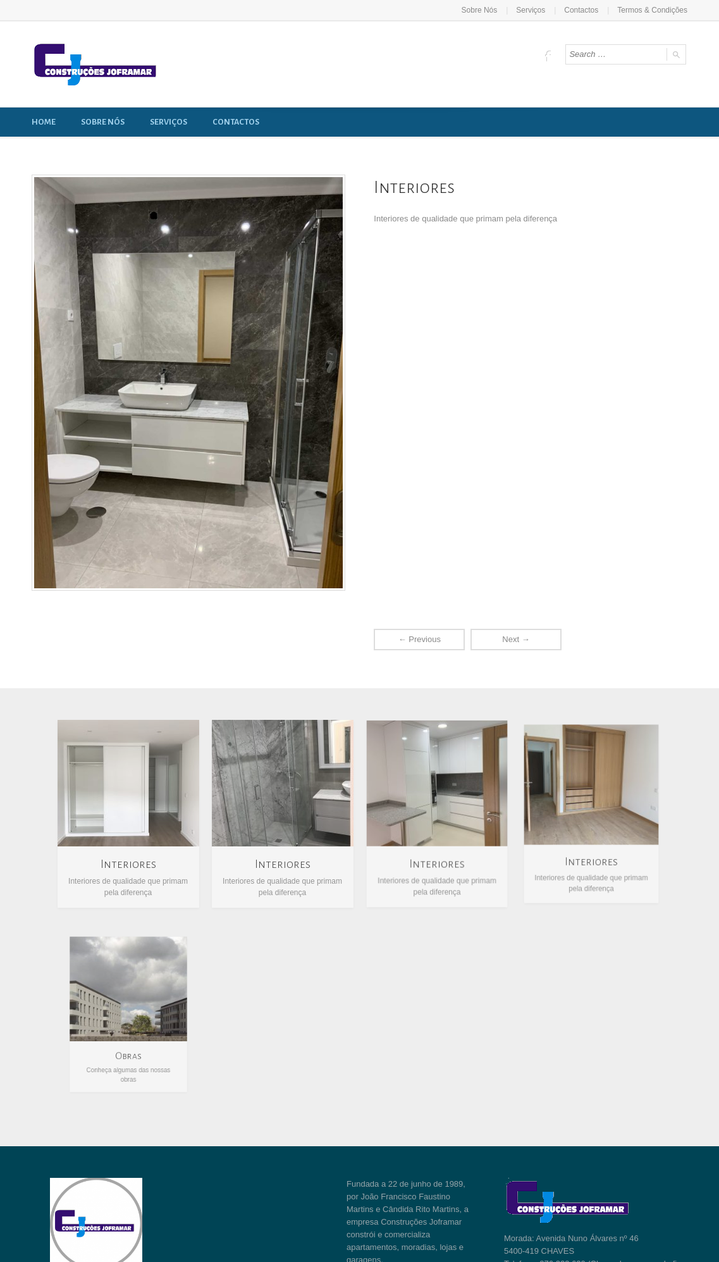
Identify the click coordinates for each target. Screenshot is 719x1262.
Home (44, 122)
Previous (419, 639)
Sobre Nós (480, 10)
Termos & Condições (652, 10)
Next (515, 639)
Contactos (581, 10)
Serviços (530, 10)
